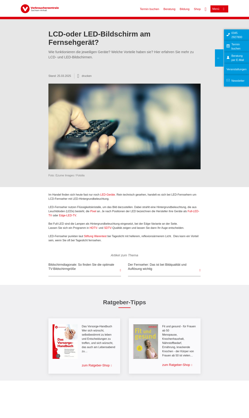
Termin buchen (149, 9)
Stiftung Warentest (95, 236)
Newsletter (238, 80)
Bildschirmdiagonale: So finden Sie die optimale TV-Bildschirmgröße (81, 267)
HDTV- (94, 227)
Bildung (185, 9)
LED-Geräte (107, 194)
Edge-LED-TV (67, 215)
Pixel (93, 211)
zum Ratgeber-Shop (96, 365)
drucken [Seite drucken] (87, 75)
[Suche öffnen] (205, 9)
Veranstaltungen (237, 69)
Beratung (169, 9)
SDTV (108, 227)
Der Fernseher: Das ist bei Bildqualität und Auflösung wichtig (157, 267)
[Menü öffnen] (219, 8)
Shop (197, 9)
